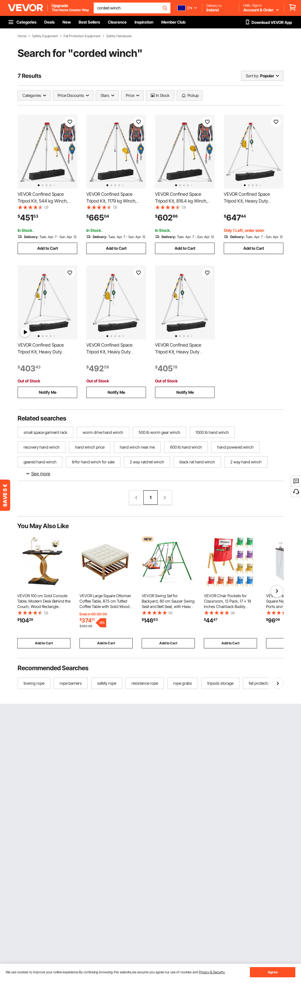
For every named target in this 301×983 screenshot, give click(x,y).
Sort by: (252, 75)
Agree (273, 972)
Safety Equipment (45, 36)
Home (22, 36)
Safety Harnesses (119, 36)
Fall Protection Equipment (82, 36)
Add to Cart (47, 248)
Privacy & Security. (212, 972)
